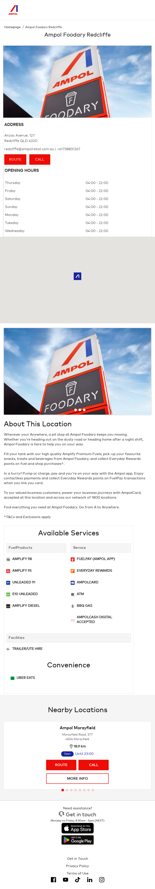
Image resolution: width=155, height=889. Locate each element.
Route (15, 159)
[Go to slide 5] (80, 790)
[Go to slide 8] (93, 790)
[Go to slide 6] (84, 790)
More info (77, 778)
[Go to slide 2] (75, 410)
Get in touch (77, 814)
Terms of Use (78, 873)
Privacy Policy (77, 866)
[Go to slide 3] (80, 410)
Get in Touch (77, 858)
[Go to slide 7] (88, 790)
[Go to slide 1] (71, 410)
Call (39, 159)
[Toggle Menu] (143, 10)
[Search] (125, 10)
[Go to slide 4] (84, 410)
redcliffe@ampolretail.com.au (29, 149)
